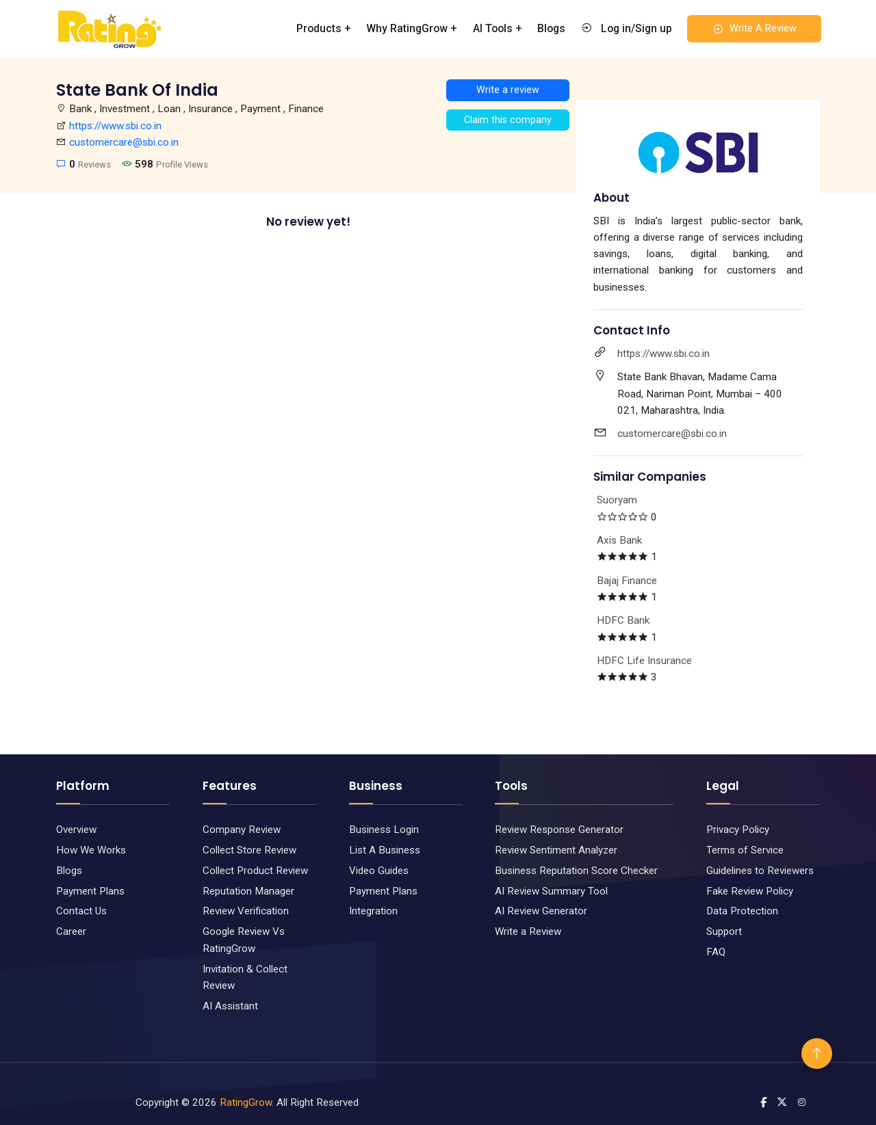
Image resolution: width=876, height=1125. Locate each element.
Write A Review (754, 29)
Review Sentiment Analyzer (556, 850)
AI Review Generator (541, 911)
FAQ (715, 952)
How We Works (91, 850)
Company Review (242, 829)
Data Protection (742, 911)
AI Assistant (230, 1006)
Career (71, 931)
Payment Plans (90, 891)
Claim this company (508, 120)
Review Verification (246, 911)
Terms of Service (745, 850)
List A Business (384, 850)
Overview (76, 829)
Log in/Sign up (626, 28)
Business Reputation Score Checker (576, 870)
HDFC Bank (623, 620)
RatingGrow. (247, 1102)
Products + (323, 28)
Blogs (551, 28)
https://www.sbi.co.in (115, 126)
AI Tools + (497, 28)
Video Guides (379, 870)
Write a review (507, 90)
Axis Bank (619, 540)
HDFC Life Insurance (644, 660)
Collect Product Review (255, 870)
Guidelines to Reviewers (760, 870)
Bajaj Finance (627, 580)
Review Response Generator (559, 829)
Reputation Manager (248, 891)
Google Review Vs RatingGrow (244, 939)
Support (724, 931)
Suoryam (617, 500)
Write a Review (528, 931)
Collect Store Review (249, 850)
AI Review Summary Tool (551, 891)
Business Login (384, 829)
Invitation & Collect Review (245, 977)
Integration (373, 911)
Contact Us (81, 911)
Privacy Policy (737, 829)
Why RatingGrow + (411, 28)
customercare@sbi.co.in (124, 142)
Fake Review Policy (749, 891)
